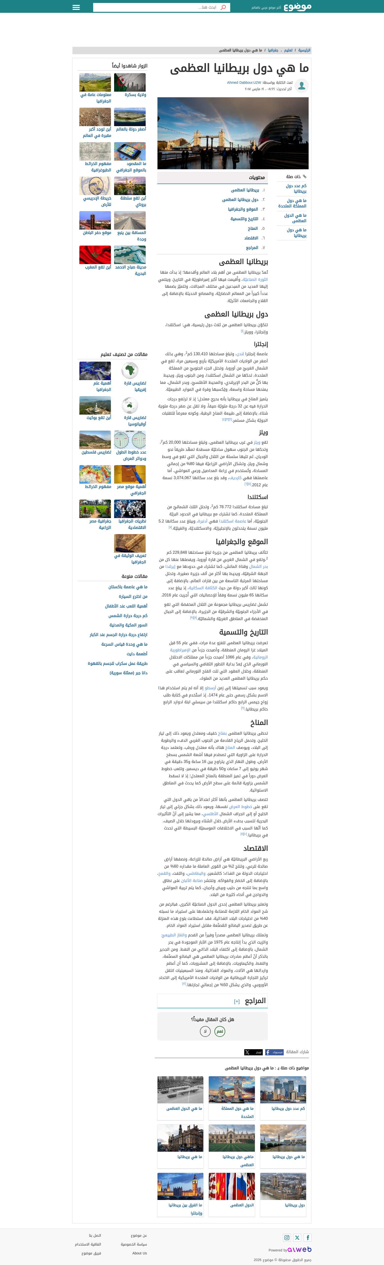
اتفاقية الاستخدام (88, 1244)
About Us (139, 1253)
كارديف (235, 478)
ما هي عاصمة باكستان (127, 587)
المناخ (230, 747)
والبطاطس (196, 873)
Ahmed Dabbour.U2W (244, 82)
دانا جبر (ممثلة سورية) (128, 673)
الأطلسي (210, 814)
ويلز (257, 442)
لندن (240, 354)
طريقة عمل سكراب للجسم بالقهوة (117, 663)
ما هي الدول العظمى (295, 218)
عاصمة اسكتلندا (232, 521)
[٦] (246, 484)
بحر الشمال (258, 566)
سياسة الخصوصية (134, 1244)
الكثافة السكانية (203, 588)
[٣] (227, 419)
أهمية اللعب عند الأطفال (126, 606)
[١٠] (245, 834)
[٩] (192, 617)
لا (205, 1031)
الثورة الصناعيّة (255, 279)
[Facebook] (308, 1238)
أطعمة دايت (137, 654)
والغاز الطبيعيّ (174, 935)
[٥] (249, 484)
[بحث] (223, 7)
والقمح (164, 873)
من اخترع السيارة (133, 596)
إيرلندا (170, 566)
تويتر (259, 1052)
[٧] (170, 527)
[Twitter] (297, 1238)
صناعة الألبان (192, 880)
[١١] (242, 834)
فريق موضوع (91, 1253)
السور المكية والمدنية (128, 625)
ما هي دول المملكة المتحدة (292, 203)
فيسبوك (277, 1052)
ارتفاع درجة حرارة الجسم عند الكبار (118, 635)
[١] (242, 331)
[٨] (195, 617)
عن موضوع (139, 1235)
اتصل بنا (95, 1235)
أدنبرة (203, 521)
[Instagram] (287, 1238)
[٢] (230, 419)
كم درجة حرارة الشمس (127, 616)
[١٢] (184, 983)
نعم (220, 1031)
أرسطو (210, 688)
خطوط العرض (240, 806)
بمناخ (222, 733)
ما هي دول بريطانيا (296, 232)
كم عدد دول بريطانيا (296, 188)
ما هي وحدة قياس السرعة (124, 644)
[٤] (224, 419)
